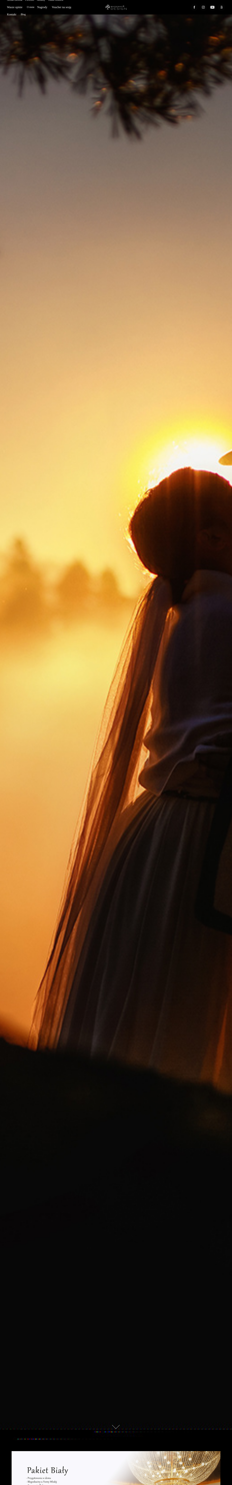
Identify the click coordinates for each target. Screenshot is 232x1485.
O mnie (30, 7)
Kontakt (11, 14)
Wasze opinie (14, 7)
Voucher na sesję (61, 7)
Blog (23, 14)
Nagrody (42, 7)
